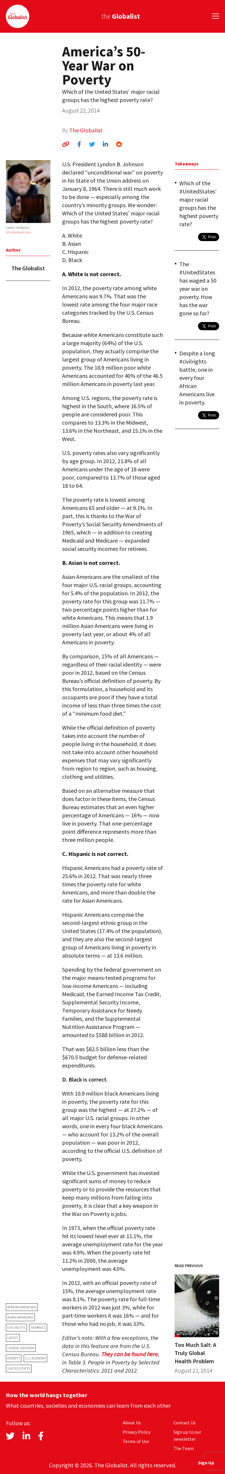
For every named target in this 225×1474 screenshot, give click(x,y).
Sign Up (206, 1463)
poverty (13, 1358)
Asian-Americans (20, 1317)
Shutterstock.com (18, 232)
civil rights (16, 1327)
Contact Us (184, 1422)
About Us (132, 1422)
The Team (183, 1448)
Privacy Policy (136, 1432)
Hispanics (38, 1327)
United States (18, 1368)
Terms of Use (136, 1441)
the (120, 16)
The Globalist (86, 130)
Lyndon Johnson (20, 1348)
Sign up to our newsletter (187, 1435)
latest (12, 1337)
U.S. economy (35, 1358)
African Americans (21, 1307)
